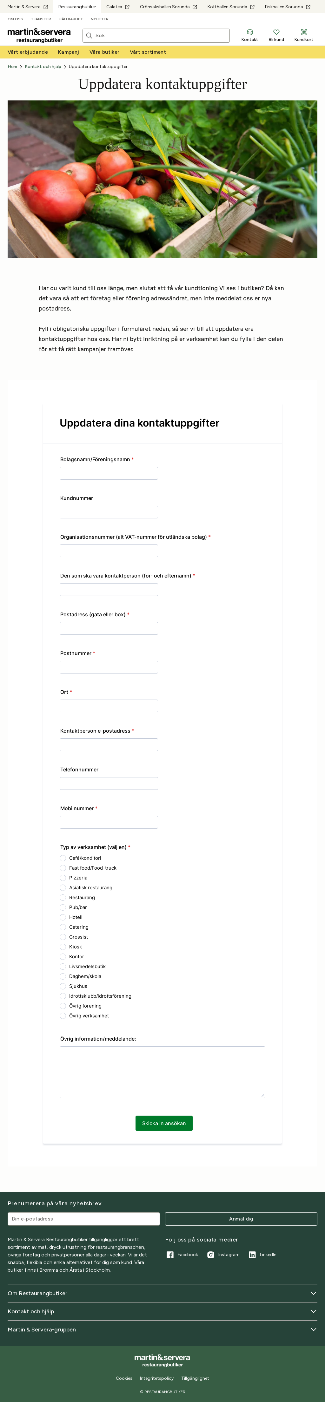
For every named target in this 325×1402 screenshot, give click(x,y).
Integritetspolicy (157, 1378)
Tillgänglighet (195, 1378)
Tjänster (41, 19)
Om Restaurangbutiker (162, 1293)
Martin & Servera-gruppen (162, 1329)
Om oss (15, 19)
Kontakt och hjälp (162, 1311)
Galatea (118, 7)
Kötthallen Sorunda (231, 7)
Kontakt (249, 35)
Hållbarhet (71, 19)
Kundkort (304, 35)
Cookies (124, 1378)
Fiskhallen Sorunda (288, 7)
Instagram (223, 1255)
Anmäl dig (241, 1219)
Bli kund (276, 35)
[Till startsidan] (39, 35)
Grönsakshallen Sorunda (168, 7)
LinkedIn (261, 1255)
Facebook (181, 1255)
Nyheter (100, 19)
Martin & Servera (28, 7)
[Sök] (162, 35)
